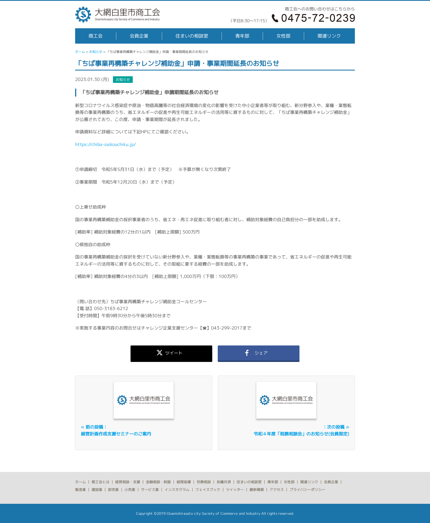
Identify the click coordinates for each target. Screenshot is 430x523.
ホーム (80, 51)
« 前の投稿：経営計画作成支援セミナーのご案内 (116, 430)
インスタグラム (177, 489)
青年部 (242, 36)
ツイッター (235, 489)
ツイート (171, 353)
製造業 (80, 489)
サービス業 (150, 489)
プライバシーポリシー (307, 489)
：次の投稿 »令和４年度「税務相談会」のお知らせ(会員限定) (301, 430)
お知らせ (95, 51)
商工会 (96, 36)
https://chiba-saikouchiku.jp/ (105, 144)
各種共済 (224, 481)
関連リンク (329, 36)
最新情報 (257, 489)
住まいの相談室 (192, 36)
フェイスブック (207, 489)
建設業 (97, 489)
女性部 (283, 36)
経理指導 (184, 481)
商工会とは (100, 481)
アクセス (277, 489)
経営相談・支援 (127, 481)
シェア (259, 353)
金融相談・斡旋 (158, 481)
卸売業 (113, 489)
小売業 (130, 489)
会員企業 (139, 36)
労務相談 (204, 481)
